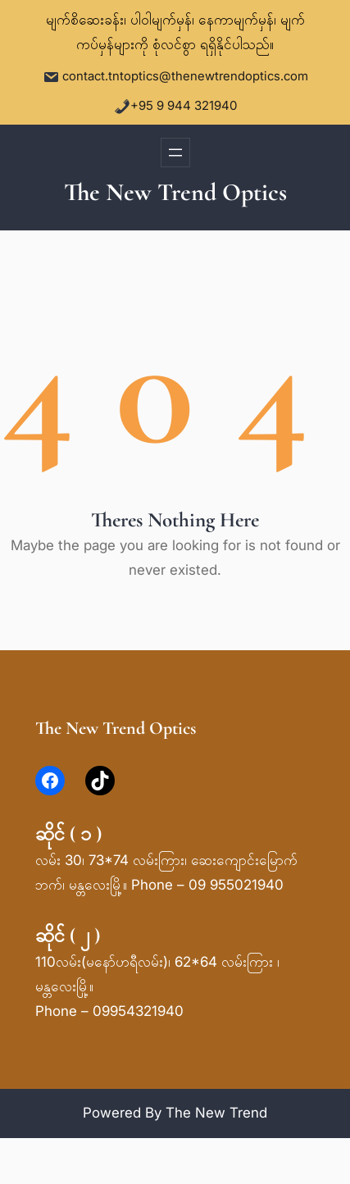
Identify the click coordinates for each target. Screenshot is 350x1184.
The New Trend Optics (175, 192)
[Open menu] (175, 152)
